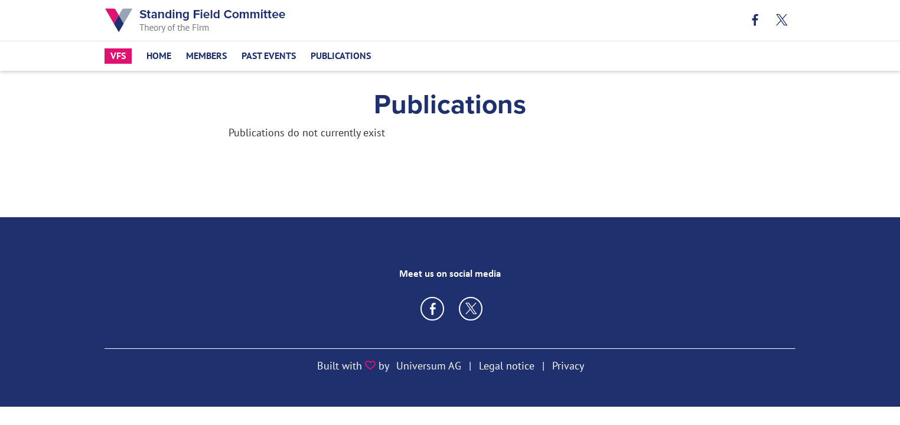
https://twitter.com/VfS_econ (470, 309)
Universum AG (428, 365)
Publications (341, 56)
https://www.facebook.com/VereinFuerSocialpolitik (432, 309)
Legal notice (506, 365)
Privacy (568, 365)
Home (158, 56)
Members (206, 56)
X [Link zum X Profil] (782, 20)
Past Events (269, 56)
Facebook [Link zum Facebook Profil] (755, 20)
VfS (118, 56)
